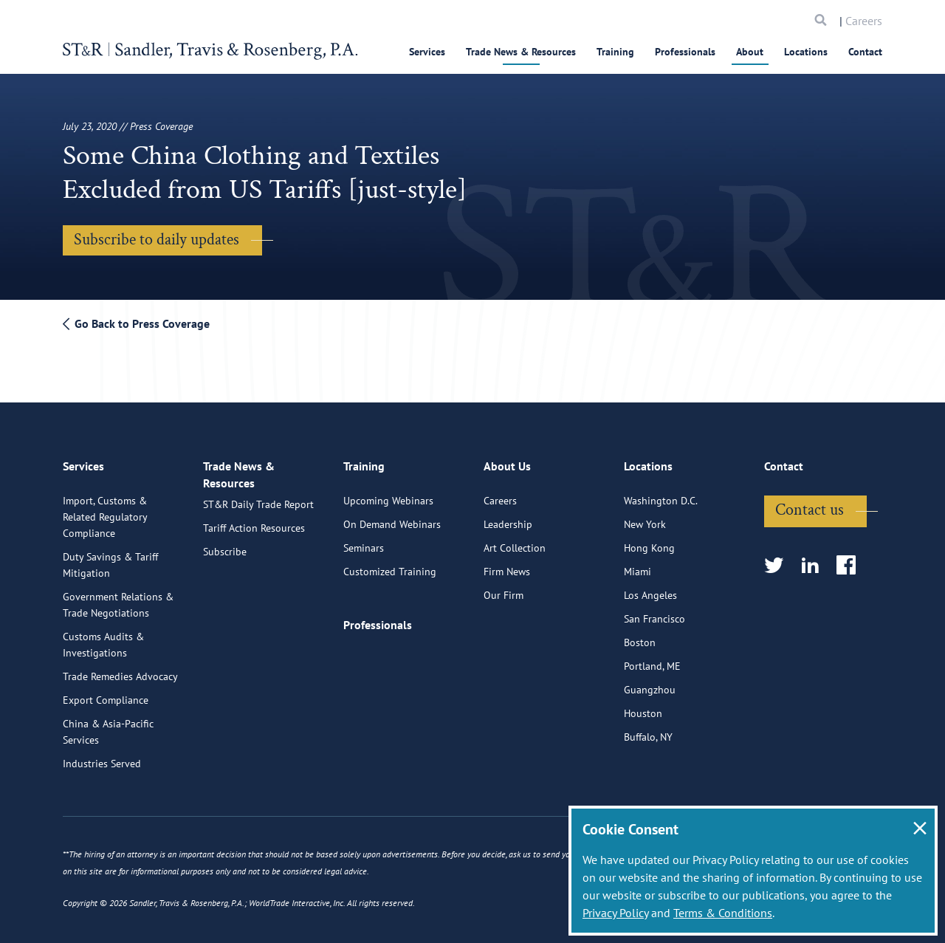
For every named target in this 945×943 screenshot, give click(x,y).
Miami (637, 566)
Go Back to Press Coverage (136, 323)
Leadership (508, 519)
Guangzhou (650, 684)
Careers (863, 20)
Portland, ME (652, 661)
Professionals (685, 51)
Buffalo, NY (648, 731)
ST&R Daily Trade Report (258, 510)
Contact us (809, 504)
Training (615, 51)
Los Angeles (650, 590)
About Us (507, 465)
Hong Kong (649, 542)
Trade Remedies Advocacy (120, 671)
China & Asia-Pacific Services (108, 726)
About (749, 51)
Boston (640, 637)
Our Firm (503, 590)
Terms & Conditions (722, 912)
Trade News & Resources (521, 51)
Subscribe (225, 557)
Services (427, 51)
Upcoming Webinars (388, 495)
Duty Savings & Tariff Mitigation (110, 560)
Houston (643, 708)
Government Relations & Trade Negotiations (118, 599)
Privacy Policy (615, 912)
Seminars (363, 542)
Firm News (507, 566)
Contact (865, 51)
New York (645, 519)
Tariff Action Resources (254, 534)
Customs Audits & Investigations (103, 639)
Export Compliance (105, 695)
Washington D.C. (661, 495)
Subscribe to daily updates (156, 239)
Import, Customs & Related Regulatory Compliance (105, 512)
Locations (806, 51)
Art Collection (515, 542)
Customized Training (389, 566)
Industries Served (102, 758)
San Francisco (654, 613)
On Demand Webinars (392, 519)
